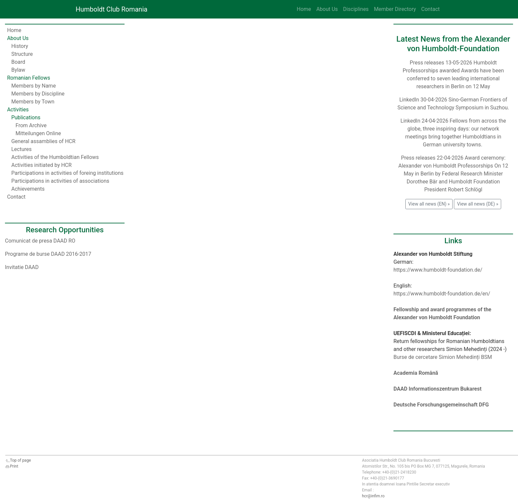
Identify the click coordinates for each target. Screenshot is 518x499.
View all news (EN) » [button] (429, 204)
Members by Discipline (37, 94)
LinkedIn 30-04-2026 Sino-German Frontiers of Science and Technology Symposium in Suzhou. (453, 103)
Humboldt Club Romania (111, 9)
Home (304, 9)
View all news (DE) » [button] (477, 204)
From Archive (31, 125)
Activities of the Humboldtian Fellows (55, 157)
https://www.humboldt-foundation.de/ (437, 270)
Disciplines (356, 9)
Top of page (18, 460)
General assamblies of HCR (43, 141)
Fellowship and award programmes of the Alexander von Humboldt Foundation (442, 313)
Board (18, 62)
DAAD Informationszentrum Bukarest (437, 389)
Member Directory (395, 9)
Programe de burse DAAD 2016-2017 (48, 254)
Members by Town (32, 101)
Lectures (21, 149)
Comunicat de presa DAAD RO (40, 241)
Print (11, 466)
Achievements (28, 189)
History (19, 46)
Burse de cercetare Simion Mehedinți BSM (442, 357)
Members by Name (33, 86)
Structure (22, 54)
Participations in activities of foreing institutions (67, 173)
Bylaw (18, 70)
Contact (430, 9)
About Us (327, 9)
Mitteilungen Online (38, 133)
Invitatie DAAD (22, 267)
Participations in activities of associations (60, 181)
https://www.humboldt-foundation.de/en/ (441, 293)
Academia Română (415, 373)
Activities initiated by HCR (41, 165)
